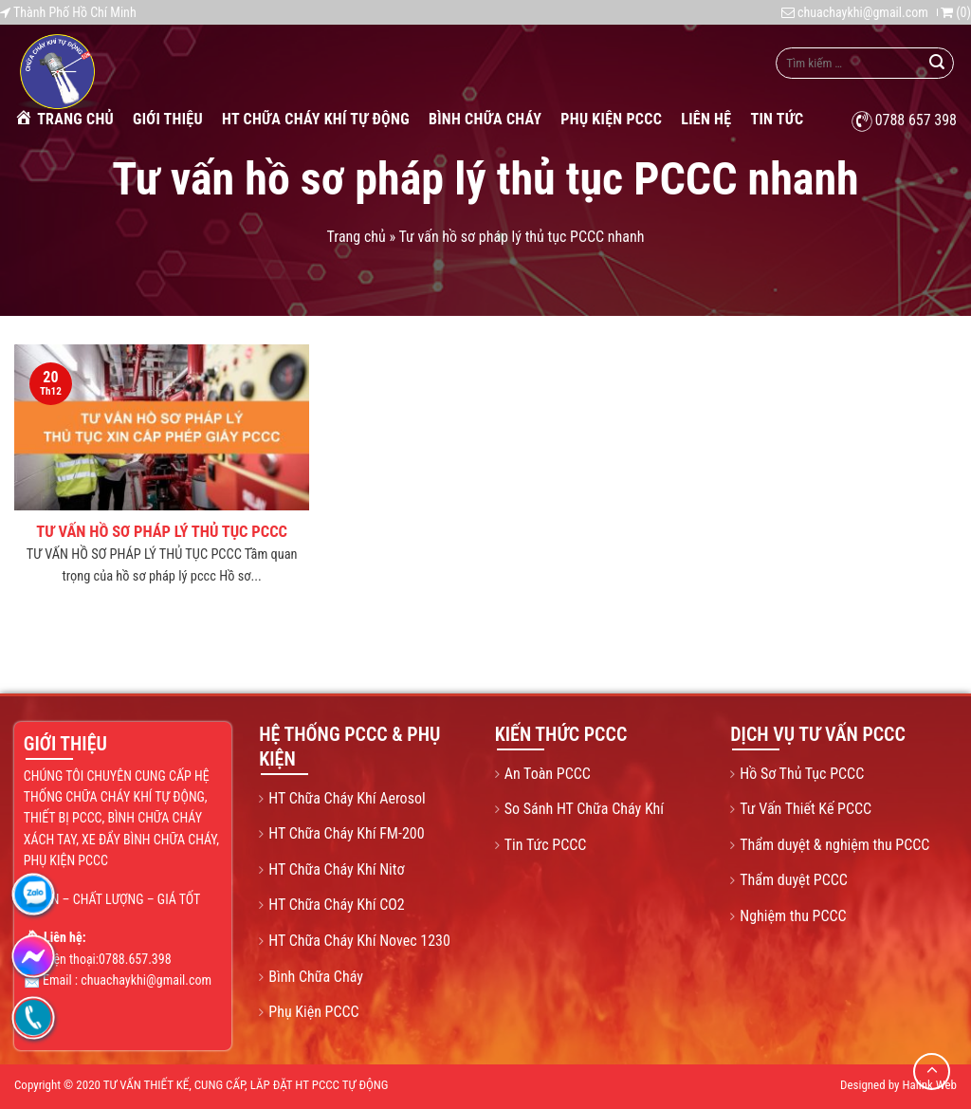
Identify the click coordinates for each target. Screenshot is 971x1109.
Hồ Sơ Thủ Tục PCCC (802, 774)
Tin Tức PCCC (545, 845)
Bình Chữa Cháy (485, 119)
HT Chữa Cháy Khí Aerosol (346, 798)
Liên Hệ (706, 119)
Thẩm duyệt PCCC (794, 880)
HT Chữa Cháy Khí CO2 (336, 905)
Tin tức (776, 119)
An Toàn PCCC (547, 774)
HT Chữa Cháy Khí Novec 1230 (359, 941)
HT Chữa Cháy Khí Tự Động (316, 119)
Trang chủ (64, 118)
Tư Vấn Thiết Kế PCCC (805, 809)
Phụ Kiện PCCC (611, 119)
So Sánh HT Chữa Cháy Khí (584, 809)
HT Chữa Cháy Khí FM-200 (346, 833)
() (956, 12)
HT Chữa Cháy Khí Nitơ (336, 869)
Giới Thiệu (168, 119)
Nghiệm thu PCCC (793, 916)
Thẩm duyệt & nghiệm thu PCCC (834, 845)
